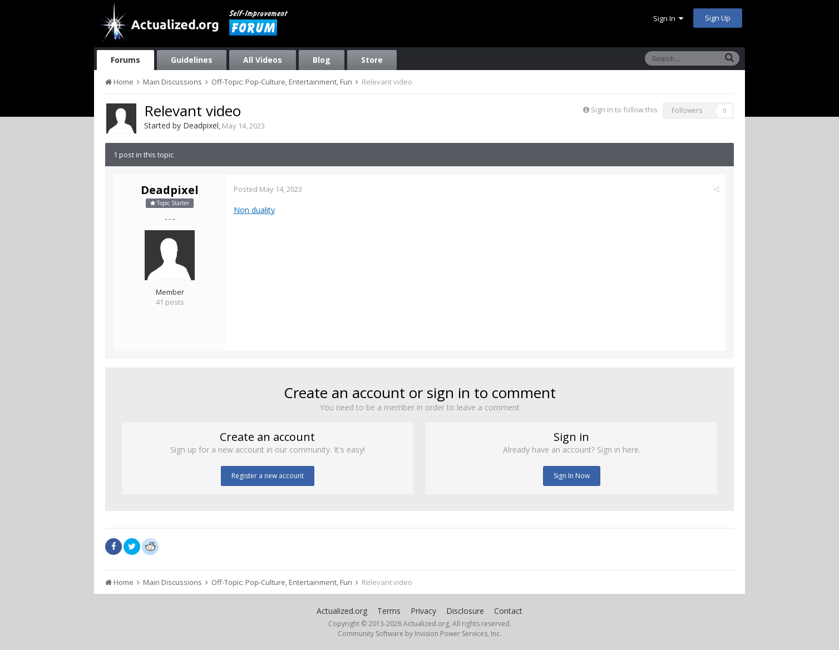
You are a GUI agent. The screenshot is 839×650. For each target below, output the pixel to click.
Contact (508, 611)
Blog (321, 59)
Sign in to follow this (624, 110)
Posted (268, 189)
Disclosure (465, 611)
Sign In (668, 18)
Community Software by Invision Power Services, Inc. (419, 633)
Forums (125, 59)
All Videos (262, 59)
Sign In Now (572, 475)
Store (372, 59)
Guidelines (192, 59)
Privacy (423, 611)
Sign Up (718, 18)
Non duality (254, 210)
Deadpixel (201, 125)
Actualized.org (342, 611)
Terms (389, 611)
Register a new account (267, 475)
